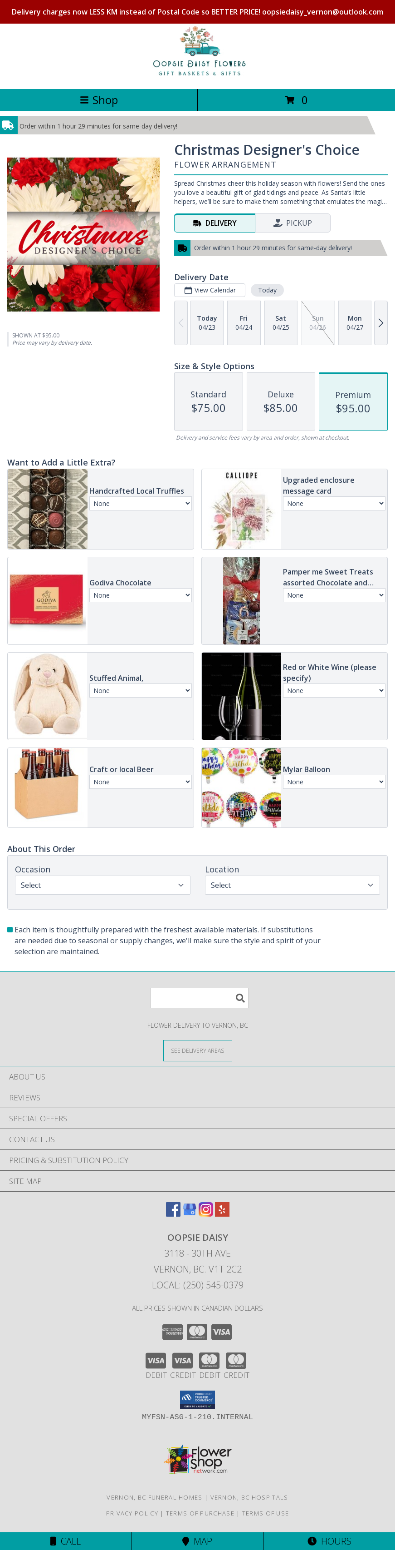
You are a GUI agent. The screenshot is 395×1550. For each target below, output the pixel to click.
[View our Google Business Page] (189, 1213)
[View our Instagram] (206, 1213)
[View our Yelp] (222, 1213)
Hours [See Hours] (329, 1541)
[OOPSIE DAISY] (197, 75)
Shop (99, 99)
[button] (197, 1400)
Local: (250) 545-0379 (198, 1285)
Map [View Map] (197, 1541)
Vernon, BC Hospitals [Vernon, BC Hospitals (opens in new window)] (249, 1497)
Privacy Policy (132, 1513)
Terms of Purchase (200, 1513)
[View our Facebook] (173, 1213)
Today (267, 290)
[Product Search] (200, 998)
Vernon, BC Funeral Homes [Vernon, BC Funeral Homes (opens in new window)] (154, 1497)
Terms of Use (265, 1513)
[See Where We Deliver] (197, 1050)
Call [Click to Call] (65, 1541)
